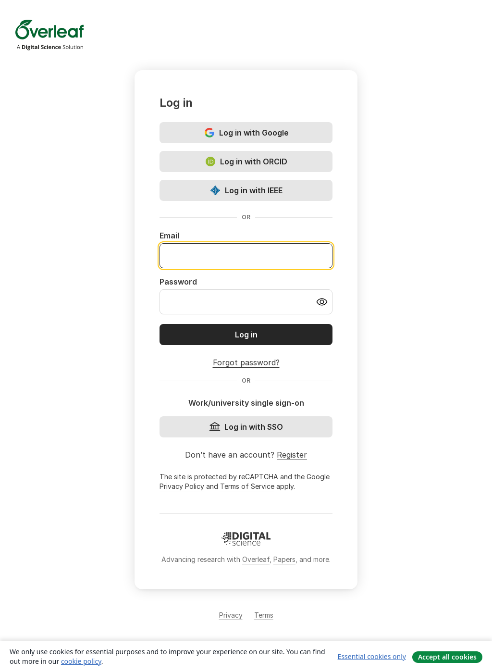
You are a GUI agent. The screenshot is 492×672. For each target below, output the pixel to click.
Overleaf (256, 559)
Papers (284, 559)
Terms (263, 615)
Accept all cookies (447, 656)
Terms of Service (247, 486)
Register (292, 455)
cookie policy (81, 661)
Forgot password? (246, 362)
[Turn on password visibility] (321, 301)
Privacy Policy (182, 486)
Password (178, 281)
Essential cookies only (372, 656)
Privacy (231, 615)
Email (169, 235)
